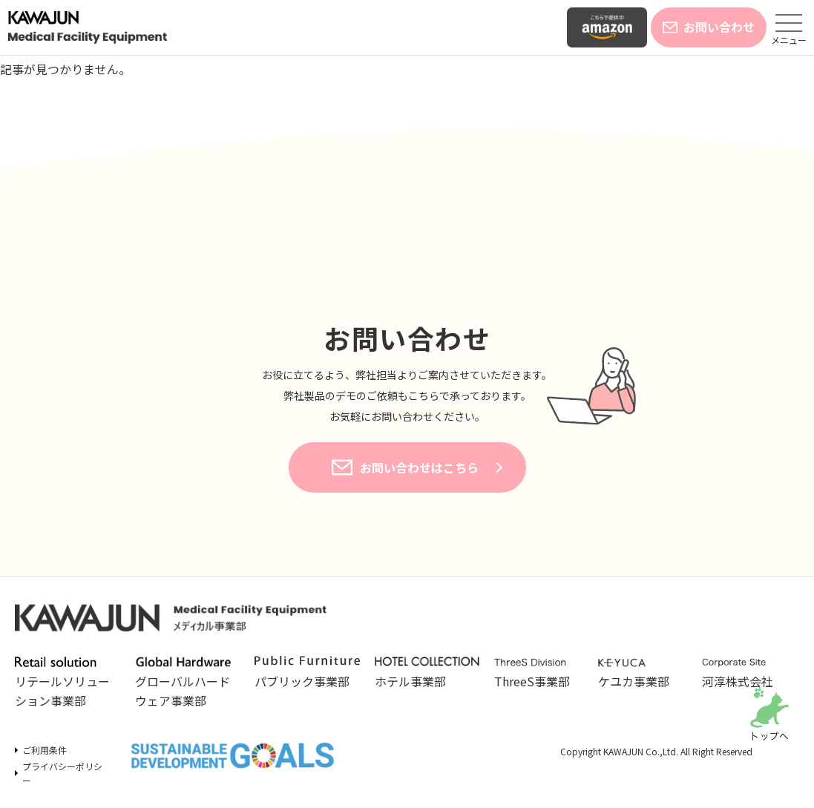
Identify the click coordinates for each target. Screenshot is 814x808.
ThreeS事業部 (538, 674)
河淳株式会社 (746, 674)
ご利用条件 (44, 749)
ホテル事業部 (427, 673)
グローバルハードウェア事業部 (186, 683)
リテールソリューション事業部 (66, 683)
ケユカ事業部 (642, 674)
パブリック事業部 (307, 673)
